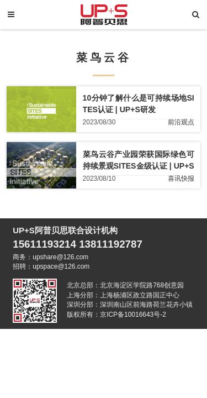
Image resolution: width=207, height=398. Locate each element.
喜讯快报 (181, 179)
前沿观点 (181, 122)
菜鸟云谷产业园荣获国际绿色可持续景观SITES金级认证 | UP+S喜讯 (138, 166)
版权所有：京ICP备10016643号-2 (116, 314)
